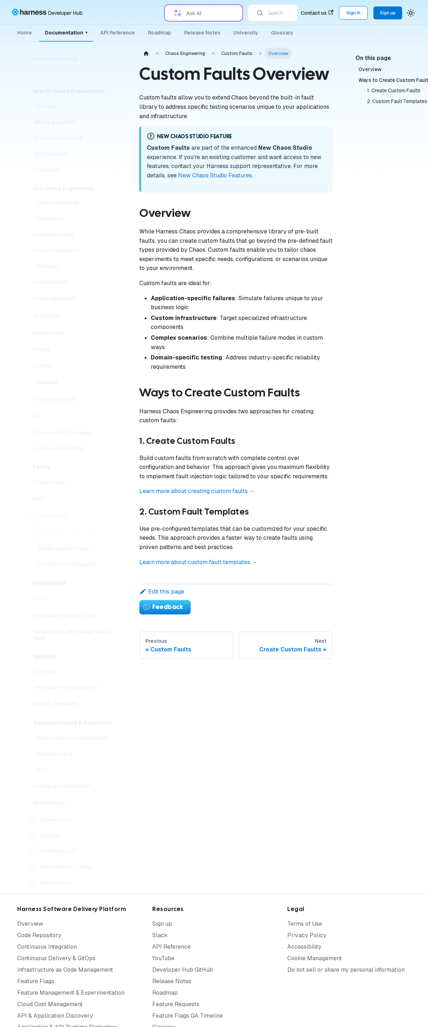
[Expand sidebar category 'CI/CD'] (110, 598)
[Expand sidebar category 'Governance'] (110, 316)
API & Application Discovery (55, 1015)
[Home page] (146, 53)
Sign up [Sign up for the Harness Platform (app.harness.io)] (388, 13)
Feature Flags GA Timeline (187, 1015)
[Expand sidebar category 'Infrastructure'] (110, 333)
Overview (30, 924)
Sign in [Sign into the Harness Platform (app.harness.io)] (353, 13)
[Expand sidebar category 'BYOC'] (110, 499)
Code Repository (39, 935)
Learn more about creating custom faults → (197, 491)
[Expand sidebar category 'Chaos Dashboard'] (110, 298)
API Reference (117, 32)
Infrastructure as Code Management (65, 969)
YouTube (163, 958)
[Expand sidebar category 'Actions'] (110, 366)
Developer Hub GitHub (182, 969)
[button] (73, 803)
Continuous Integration (47, 947)
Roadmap (159, 32)
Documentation (66, 32)
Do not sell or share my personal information (346, 969)
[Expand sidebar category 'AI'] (110, 416)
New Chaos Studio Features (215, 175)
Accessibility (304, 947)
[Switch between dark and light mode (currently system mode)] (411, 13)
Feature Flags (35, 981)
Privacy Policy (306, 935)
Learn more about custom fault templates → (198, 562)
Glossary (282, 32)
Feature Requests (175, 1004)
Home (24, 32)
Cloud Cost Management (50, 1004)
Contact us (317, 13)
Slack (160, 935)
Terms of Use (304, 924)
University (245, 32)
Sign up (162, 924)
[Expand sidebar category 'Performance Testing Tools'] (110, 615)
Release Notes (202, 32)
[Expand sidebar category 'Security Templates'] (110, 703)
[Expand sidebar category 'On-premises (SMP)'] (110, 399)
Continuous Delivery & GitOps (56, 958)
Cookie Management (314, 958)
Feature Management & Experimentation (71, 992)
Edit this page (161, 591)
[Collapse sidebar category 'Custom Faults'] (110, 516)
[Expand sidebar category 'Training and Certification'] (110, 786)
